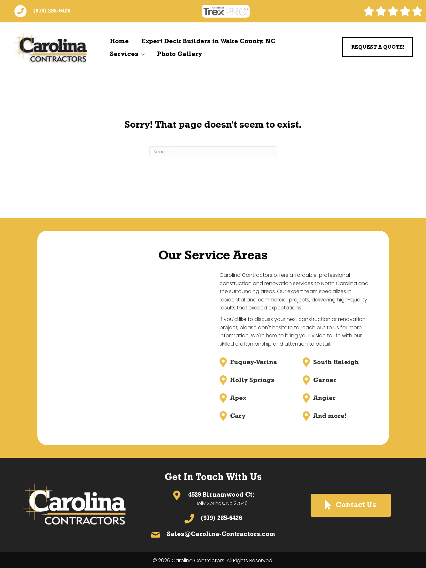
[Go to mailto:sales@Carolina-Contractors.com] (213, 535)
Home (119, 41)
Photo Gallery (179, 54)
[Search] (213, 151)
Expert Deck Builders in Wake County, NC (208, 41)
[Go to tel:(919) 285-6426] (213, 519)
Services (127, 54)
